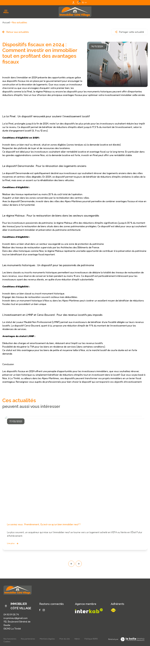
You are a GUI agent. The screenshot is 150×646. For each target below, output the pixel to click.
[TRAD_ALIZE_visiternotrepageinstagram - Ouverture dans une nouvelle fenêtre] (44, 610)
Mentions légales (47, 639)
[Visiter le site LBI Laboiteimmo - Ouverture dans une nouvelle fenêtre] (132, 639)
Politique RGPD (91, 639)
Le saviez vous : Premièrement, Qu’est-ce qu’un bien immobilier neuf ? (43, 524)
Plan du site (64, 639)
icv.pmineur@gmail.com (16, 618)
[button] (71, 564)
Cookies (7, 641)
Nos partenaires (28, 639)
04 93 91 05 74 (11, 614)
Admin (77, 639)
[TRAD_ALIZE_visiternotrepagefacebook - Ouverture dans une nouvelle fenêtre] (39, 610)
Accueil (6, 22)
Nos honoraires (10, 639)
